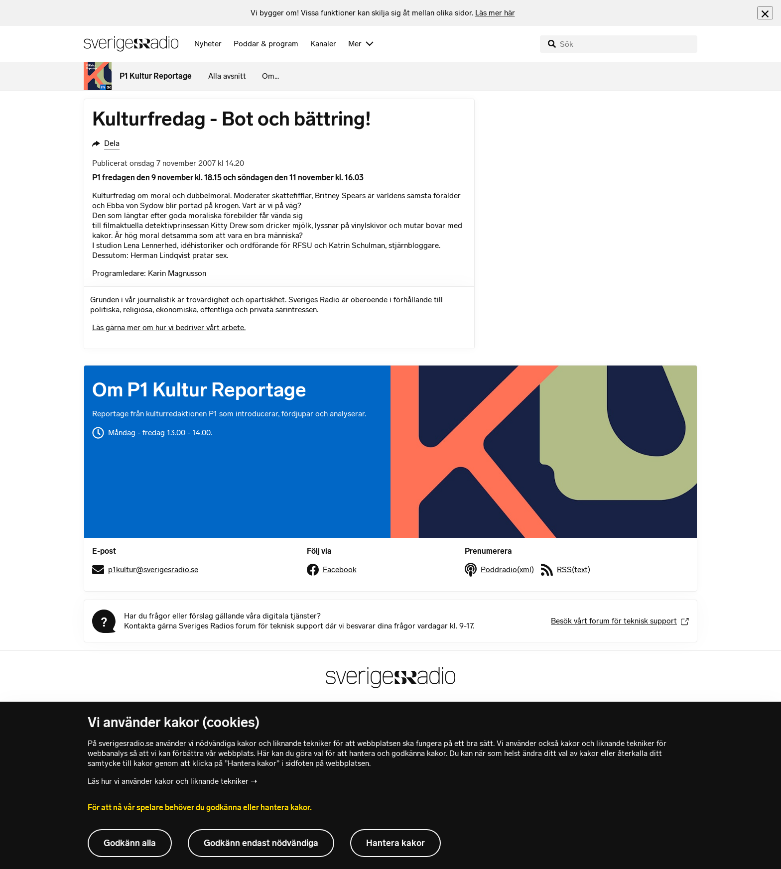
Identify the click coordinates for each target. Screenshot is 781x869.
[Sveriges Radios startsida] (131, 44)
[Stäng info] (765, 12)
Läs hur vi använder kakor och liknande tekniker (168, 781)
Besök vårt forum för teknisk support (620, 620)
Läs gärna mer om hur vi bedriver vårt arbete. (169, 327)
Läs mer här (495, 12)
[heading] (383, 13)
